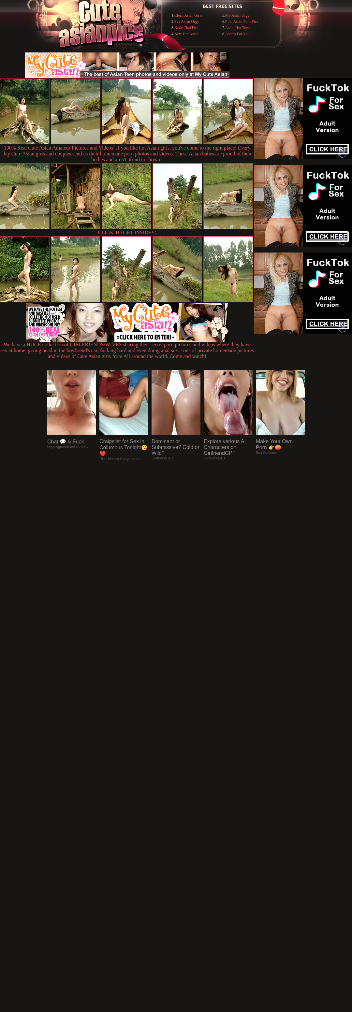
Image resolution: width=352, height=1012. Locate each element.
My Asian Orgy (237, 15)
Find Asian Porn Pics (241, 21)
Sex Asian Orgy (186, 21)
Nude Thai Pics (186, 27)
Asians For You (237, 34)
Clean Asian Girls (188, 15)
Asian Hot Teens (238, 27)
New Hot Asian (186, 34)
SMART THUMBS (187, 878)
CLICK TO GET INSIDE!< (127, 232)
